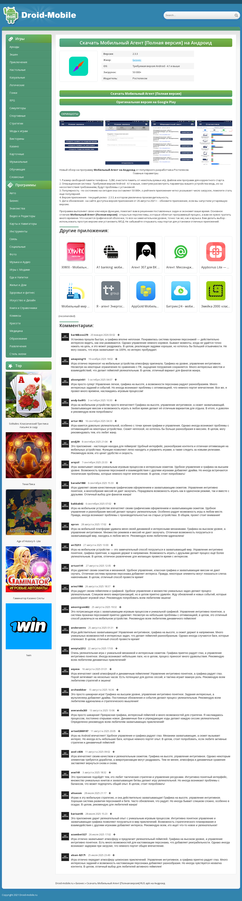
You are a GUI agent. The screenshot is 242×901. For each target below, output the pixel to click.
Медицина (16, 331)
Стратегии (16, 123)
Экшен (14, 54)
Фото (13, 254)
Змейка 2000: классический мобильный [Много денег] (215, 306)
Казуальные (17, 77)
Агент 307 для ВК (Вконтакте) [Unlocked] (146, 267)
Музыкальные (19, 161)
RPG (12, 100)
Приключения (18, 62)
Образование (18, 338)
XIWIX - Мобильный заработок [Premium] (76, 267)
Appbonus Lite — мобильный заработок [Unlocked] (215, 267)
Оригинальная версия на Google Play (146, 102)
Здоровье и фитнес (22, 292)
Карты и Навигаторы (23, 223)
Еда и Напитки (19, 277)
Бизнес (14, 201)
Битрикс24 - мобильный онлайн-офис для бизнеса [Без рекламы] (180, 306)
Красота (15, 323)
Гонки (13, 93)
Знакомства (17, 208)
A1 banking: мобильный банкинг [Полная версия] (111, 267)
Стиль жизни (18, 354)
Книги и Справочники (23, 308)
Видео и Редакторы (22, 216)
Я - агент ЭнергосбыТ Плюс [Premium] (111, 306)
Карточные (17, 154)
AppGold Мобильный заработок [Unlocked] (146, 306)
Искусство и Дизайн (23, 300)
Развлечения (18, 346)
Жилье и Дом (18, 285)
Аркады (14, 47)
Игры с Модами (20, 269)
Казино (14, 146)
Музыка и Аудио (20, 262)
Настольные (18, 70)
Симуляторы (18, 108)
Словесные (17, 177)
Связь (13, 239)
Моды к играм (19, 131)
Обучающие (17, 169)
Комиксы (15, 315)
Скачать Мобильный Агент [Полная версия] (145, 93)
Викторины (17, 139)
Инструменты (18, 231)
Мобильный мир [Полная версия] (76, 306)
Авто (13, 193)
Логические (17, 85)
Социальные (18, 246)
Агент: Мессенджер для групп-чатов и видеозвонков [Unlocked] (180, 267)
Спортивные (18, 116)
